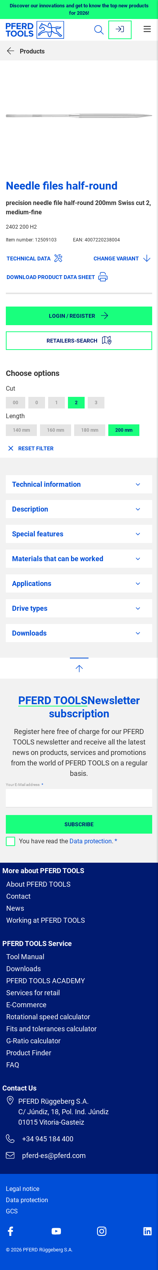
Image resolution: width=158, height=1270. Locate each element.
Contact (18, 896)
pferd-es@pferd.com (46, 1155)
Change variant (122, 258)
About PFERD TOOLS (38, 884)
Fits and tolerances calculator (51, 1029)
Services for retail (33, 993)
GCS (12, 1211)
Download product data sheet (57, 276)
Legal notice (22, 1188)
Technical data (35, 258)
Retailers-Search (79, 340)
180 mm (89, 430)
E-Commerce (26, 1005)
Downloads (23, 969)
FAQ (12, 1065)
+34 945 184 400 (39, 1138)
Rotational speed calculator (48, 1017)
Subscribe (79, 824)
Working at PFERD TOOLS (45, 920)
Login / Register (79, 315)
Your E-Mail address (23, 784)
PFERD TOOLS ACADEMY (45, 981)
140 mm (21, 430)
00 (15, 402)
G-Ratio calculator (33, 1041)
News (15, 908)
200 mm (123, 430)
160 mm (55, 430)
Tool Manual (25, 957)
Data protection (90, 841)
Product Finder (28, 1053)
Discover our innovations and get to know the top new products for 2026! (79, 9)
